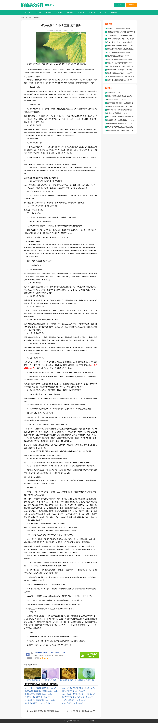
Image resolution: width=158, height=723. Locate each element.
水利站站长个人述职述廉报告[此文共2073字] (40, 700)
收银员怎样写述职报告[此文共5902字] (74, 700)
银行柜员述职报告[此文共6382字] (73, 703)
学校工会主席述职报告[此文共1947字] (37, 697)
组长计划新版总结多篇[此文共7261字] (119, 73)
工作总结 (37, 12)
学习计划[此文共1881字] (115, 93)
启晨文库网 (76, 721)
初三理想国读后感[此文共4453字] (118, 56)
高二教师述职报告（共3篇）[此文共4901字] (39, 703)
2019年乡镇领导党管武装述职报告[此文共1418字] (78, 688)
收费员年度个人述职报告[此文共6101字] (38, 694)
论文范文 (103, 12)
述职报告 (49, 5)
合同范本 (81, 12)
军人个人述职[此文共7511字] (116, 99)
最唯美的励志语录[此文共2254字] (118, 113)
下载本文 (72, 30)
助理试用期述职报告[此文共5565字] (74, 691)
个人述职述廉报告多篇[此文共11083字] (82, 711)
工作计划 (26, 12)
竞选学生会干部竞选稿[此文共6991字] (119, 80)
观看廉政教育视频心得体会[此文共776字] (121, 32)
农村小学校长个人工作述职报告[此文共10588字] (41, 688)
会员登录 (119, 5)
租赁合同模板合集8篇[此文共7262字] (119, 96)
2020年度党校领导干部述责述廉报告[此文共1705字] (79, 694)
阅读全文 (66, 30)
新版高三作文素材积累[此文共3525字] (119, 106)
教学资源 (59, 12)
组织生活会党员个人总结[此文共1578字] (120, 130)
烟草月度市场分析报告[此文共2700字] (119, 63)
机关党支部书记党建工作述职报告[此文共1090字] (41, 691)
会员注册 (131, 5)
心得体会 (70, 12)
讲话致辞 (114, 12)
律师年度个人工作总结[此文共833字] (119, 70)
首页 (30, 17)
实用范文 (92, 12)
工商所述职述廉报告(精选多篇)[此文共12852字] (77, 697)
